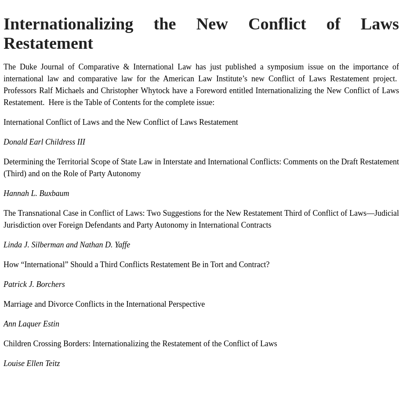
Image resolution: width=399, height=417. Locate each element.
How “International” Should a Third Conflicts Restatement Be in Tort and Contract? (136, 264)
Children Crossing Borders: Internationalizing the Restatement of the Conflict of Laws (140, 343)
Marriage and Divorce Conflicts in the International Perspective (104, 304)
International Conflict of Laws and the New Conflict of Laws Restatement (121, 122)
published (240, 66)
